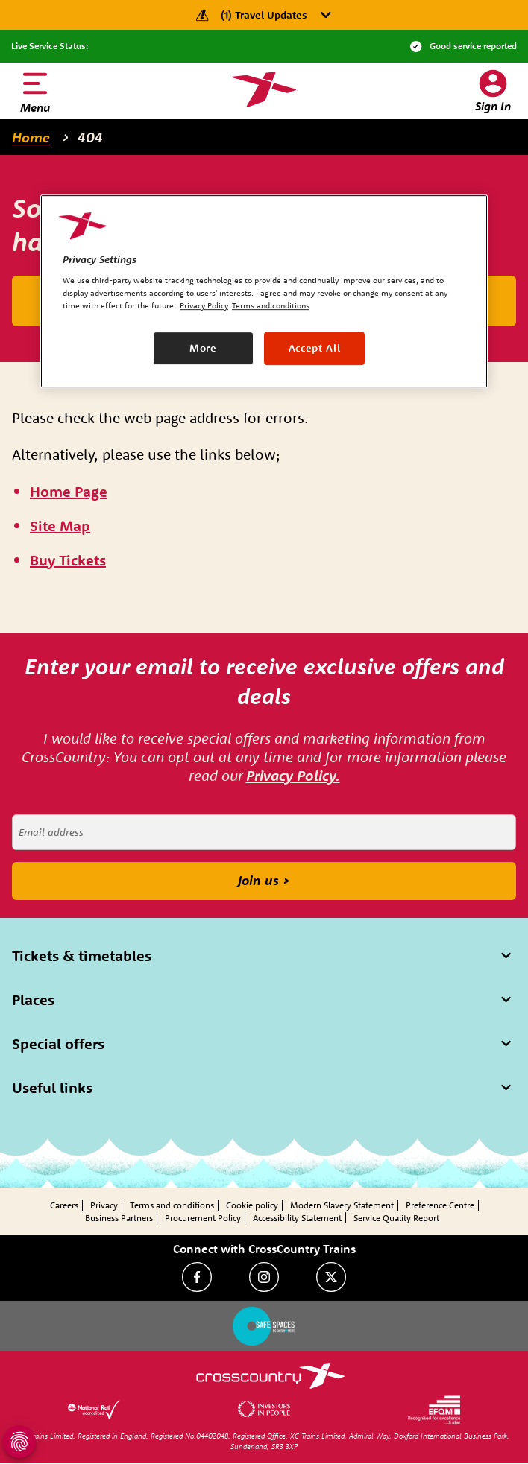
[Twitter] (331, 1277)
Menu (35, 107)
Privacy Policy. (293, 775)
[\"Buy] (68, 561)
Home (31, 137)
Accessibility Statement (297, 1217)
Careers (64, 1205)
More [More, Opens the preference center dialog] (203, 348)
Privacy (104, 1205)
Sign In (493, 105)
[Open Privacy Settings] (19, 1441)
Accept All (315, 348)
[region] (264, 291)
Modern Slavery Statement (342, 1205)
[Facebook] (197, 1277)
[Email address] (264, 832)
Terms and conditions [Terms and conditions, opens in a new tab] (270, 306)
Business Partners (119, 1217)
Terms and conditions (172, 1205)
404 (90, 137)
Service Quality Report (396, 1217)
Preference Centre (440, 1205)
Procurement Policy (203, 1217)
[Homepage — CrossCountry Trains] (263, 89)
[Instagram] (264, 1277)
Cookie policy (252, 1205)
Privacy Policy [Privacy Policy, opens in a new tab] (204, 306)
